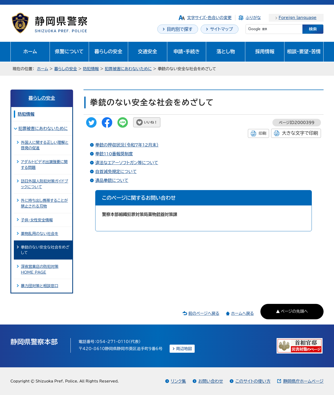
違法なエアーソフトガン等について (126, 163)
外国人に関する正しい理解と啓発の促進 (44, 145)
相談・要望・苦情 (304, 51)
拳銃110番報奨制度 (114, 154)
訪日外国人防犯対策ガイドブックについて (44, 184)
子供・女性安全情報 (37, 220)
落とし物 (226, 51)
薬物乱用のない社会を (39, 233)
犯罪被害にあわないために (128, 69)
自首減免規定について (116, 171)
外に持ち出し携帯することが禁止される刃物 (44, 203)
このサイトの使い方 (252, 381)
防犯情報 (91, 69)
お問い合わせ (210, 381)
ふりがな (253, 18)
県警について (69, 51)
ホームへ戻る (242, 313)
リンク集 (178, 381)
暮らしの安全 (108, 51)
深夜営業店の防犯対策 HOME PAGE (39, 269)
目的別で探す (180, 29)
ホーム (30, 51)
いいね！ (150, 122)
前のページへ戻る (203, 313)
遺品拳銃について (111, 180)
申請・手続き (186, 51)
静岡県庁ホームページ (303, 381)
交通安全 (147, 51)
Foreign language (298, 18)
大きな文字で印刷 (300, 133)
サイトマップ (221, 29)
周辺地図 (184, 349)
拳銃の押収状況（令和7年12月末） (126, 145)
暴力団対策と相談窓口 (39, 286)
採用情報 (265, 51)
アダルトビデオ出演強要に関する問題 (44, 164)
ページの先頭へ (294, 311)
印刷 (262, 133)
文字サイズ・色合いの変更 (209, 18)
